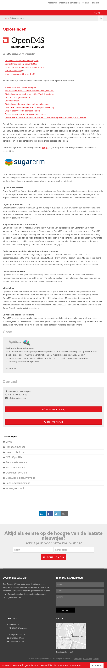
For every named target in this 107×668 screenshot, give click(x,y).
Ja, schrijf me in (53, 557)
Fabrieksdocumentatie (18, 483)
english (95, 3)
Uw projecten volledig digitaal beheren (22, 111)
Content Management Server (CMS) (21, 64)
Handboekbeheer (15, 446)
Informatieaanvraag (53, 409)
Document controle (16, 472)
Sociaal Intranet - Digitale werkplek (20, 87)
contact (85, 3)
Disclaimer (78, 659)
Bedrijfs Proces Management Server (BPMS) (24, 67)
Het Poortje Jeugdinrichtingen (19, 348)
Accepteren (97, 665)
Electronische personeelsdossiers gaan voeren (26, 114)
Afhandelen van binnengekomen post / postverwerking (29, 107)
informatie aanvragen (69, 3)
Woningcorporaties (16, 488)
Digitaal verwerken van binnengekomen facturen (26, 104)
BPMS (9, 441)
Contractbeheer (12, 101)
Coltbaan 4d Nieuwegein (19, 391)
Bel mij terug (53, 421)
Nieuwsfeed (87, 659)
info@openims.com (17, 398)
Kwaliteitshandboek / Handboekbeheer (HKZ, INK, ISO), (30, 91)
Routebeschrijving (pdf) (64, 652)
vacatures (52, 3)
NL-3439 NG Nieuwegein (18, 628)
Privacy (96, 659)
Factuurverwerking (16, 467)
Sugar (44, 147)
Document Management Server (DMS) (22, 60)
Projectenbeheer (15, 452)
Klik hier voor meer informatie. (64, 665)
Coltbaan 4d (14, 625)
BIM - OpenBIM (14, 457)
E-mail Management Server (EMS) (20, 74)
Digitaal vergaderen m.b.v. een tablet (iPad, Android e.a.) (30, 94)
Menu (99, 13)
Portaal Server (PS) (13, 71)
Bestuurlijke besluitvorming (20, 477)
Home (6, 18)
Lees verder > (11, 368)
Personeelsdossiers (16, 462)
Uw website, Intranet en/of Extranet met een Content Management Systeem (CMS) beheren (45, 117)
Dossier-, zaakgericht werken (18, 97)
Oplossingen (10, 436)
